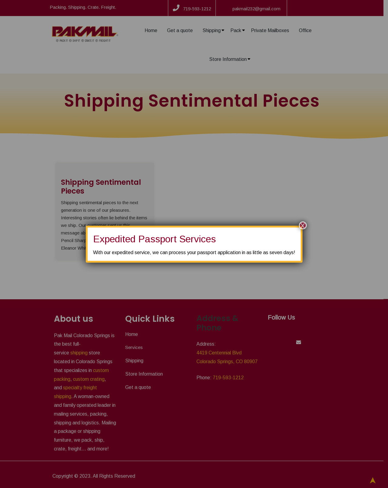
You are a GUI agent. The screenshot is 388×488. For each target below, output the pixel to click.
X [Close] (302, 225)
